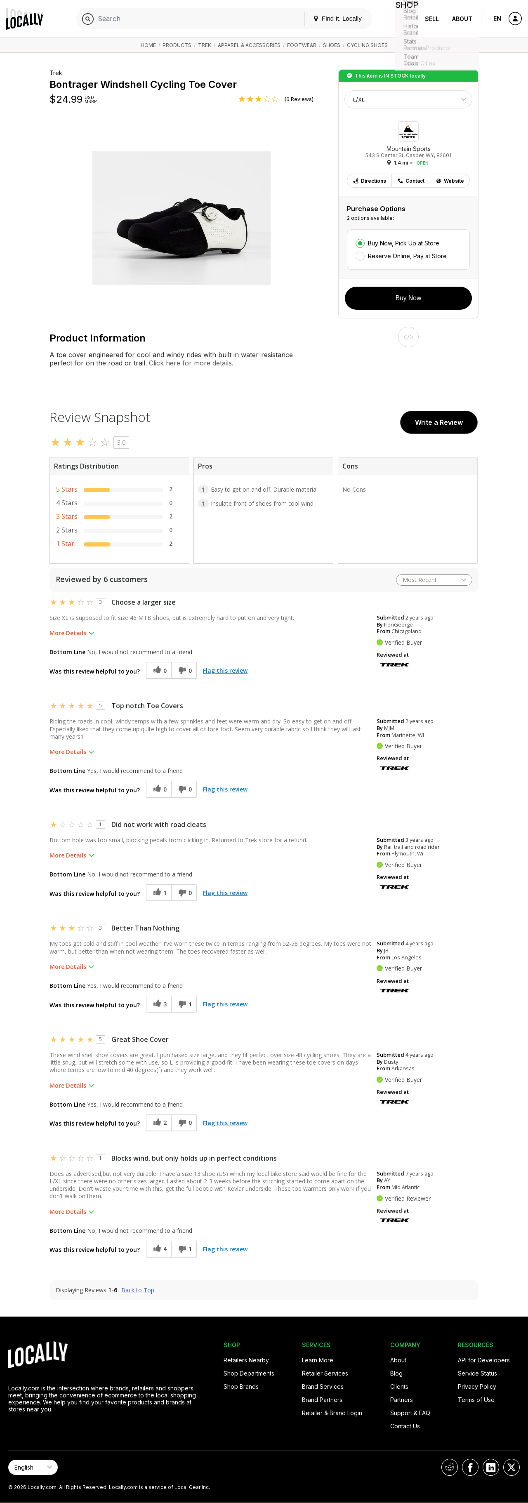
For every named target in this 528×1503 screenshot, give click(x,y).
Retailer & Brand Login (332, 1412)
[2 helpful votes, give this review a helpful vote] (158, 1122)
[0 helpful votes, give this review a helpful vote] (158, 670)
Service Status (477, 1373)
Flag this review (225, 670)
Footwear (301, 45)
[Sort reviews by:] (434, 580)
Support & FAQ (410, 1412)
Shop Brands (241, 1386)
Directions (369, 181)
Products (177, 45)
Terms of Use (476, 1399)
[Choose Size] (408, 99)
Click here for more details (189, 363)
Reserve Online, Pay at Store (407, 255)
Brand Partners (322, 1399)
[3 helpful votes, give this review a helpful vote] (158, 1004)
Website (450, 181)
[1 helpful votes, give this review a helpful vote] (158, 892)
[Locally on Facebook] (470, 1467)
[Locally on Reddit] (449, 1467)
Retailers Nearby (246, 1360)
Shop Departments (249, 1373)
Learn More (317, 1360)
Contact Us (405, 1426)
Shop (403, 18)
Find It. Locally (330, 18)
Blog (396, 1373)
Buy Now (408, 298)
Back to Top (137, 1290)
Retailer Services (325, 1373)
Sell (432, 18)
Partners (401, 1399)
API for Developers (484, 1360)
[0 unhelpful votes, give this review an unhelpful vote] (184, 670)
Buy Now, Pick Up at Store (403, 243)
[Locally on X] (511, 1467)
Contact (410, 181)
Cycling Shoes (367, 45)
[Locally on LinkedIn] (491, 1467)
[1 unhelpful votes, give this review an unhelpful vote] (184, 1004)
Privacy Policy (477, 1386)
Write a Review (439, 422)
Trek (204, 45)
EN (497, 18)
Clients (399, 1386)
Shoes (331, 45)
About (462, 18)
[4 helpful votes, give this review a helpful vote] (158, 1249)
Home (148, 45)
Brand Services (323, 1386)
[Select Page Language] (33, 1467)
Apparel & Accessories (249, 45)
